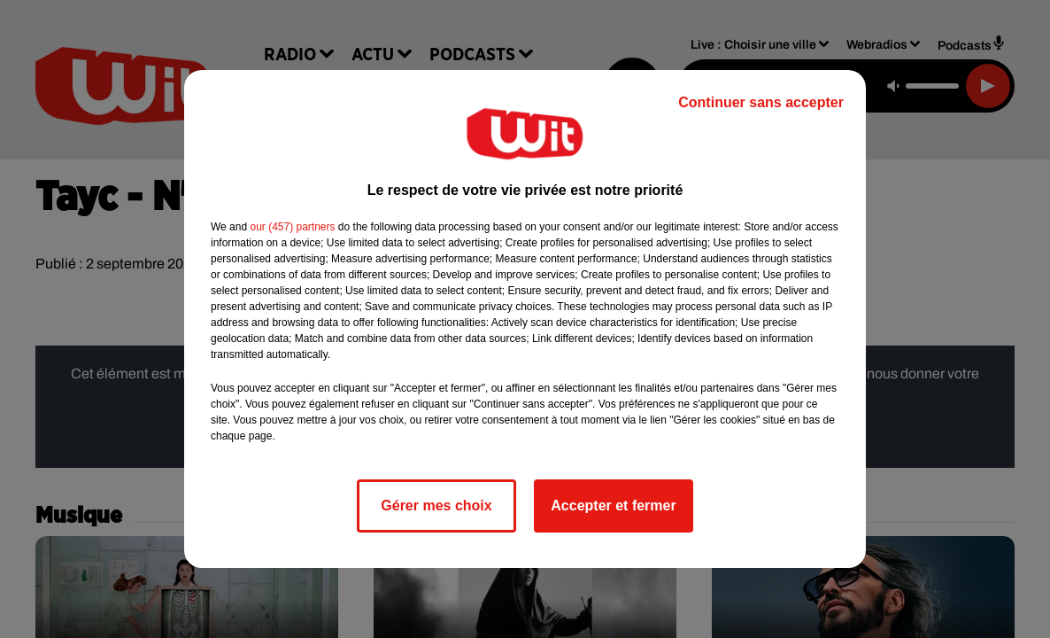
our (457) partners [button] (292, 227)
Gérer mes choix (436, 505)
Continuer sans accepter (761, 102)
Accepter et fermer (613, 505)
